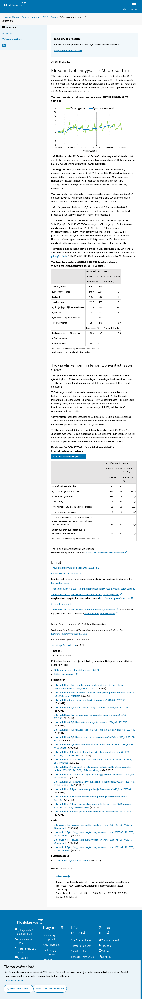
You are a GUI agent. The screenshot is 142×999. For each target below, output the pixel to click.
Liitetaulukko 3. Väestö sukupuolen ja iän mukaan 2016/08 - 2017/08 (89, 700)
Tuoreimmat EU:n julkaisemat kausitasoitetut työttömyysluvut (86, 594)
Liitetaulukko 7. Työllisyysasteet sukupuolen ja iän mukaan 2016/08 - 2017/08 (94, 729)
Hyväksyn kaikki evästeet (18, 988)
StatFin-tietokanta (81, 940)
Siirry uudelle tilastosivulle (68, 50)
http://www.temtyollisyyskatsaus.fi (106, 552)
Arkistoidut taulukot (66, 674)
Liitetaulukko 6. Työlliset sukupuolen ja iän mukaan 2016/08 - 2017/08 (90, 722)
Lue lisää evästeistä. (14, 980)
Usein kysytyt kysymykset (50, 952)
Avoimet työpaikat (61, 603)
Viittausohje (63, 876)
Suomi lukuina (78, 951)
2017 (45, 17)
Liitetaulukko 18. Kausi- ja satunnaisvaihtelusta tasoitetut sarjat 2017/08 (92, 811)
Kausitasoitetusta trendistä (66, 573)
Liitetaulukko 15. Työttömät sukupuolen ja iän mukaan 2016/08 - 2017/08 (92, 789)
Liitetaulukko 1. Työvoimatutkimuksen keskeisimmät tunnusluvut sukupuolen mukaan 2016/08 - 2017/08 (89, 686)
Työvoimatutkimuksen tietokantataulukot (75, 567)
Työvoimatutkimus (31, 17)
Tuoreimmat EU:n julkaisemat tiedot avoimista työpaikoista (84, 609)
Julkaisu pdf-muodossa (63, 645)
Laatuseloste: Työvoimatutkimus (71, 860)
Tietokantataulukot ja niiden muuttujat (76, 670)
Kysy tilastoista (51, 944)
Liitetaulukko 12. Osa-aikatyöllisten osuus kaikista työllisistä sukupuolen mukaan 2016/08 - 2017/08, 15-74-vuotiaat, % (92, 768)
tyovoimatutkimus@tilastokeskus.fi (69, 633)
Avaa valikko (10, 27)
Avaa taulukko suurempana (66, 456)
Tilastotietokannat (81, 945)
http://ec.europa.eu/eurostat (116, 598)
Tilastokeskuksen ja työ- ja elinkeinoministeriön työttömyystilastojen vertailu (93, 588)
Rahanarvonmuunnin (82, 956)
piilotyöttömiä (59, 256)
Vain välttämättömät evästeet (50, 988)
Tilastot (15, 17)
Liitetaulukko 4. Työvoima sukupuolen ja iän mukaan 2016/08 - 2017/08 (91, 707)
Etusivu (6, 17)
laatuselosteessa (60, 582)
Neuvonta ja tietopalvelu (49, 937)
